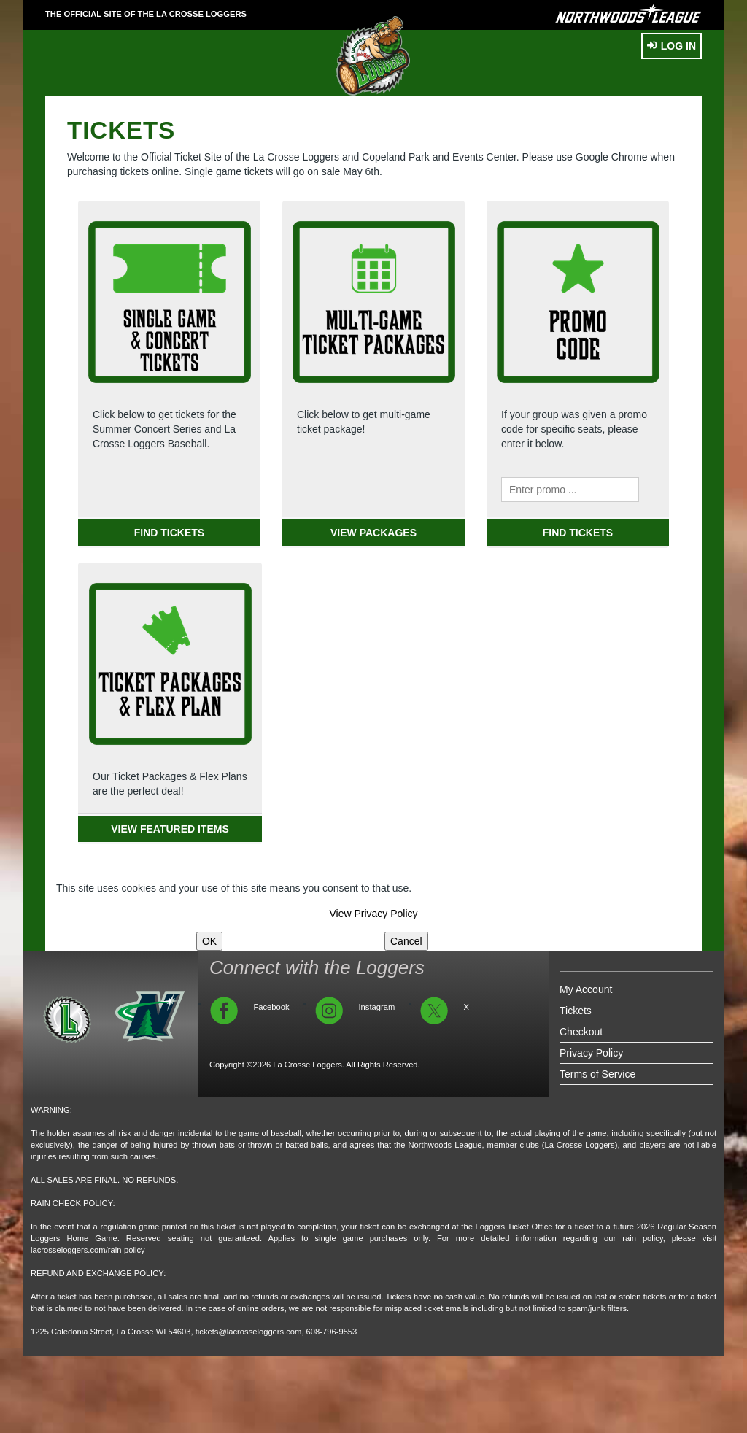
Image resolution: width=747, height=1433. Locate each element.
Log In (671, 46)
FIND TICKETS (169, 532)
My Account (586, 989)
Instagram (376, 1007)
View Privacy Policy (373, 913)
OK (209, 941)
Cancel (406, 941)
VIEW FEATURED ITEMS (170, 829)
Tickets (576, 1010)
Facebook (271, 1007)
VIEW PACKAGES (373, 532)
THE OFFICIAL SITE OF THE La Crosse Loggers (146, 13)
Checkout (581, 1032)
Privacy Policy (591, 1053)
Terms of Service (597, 1074)
